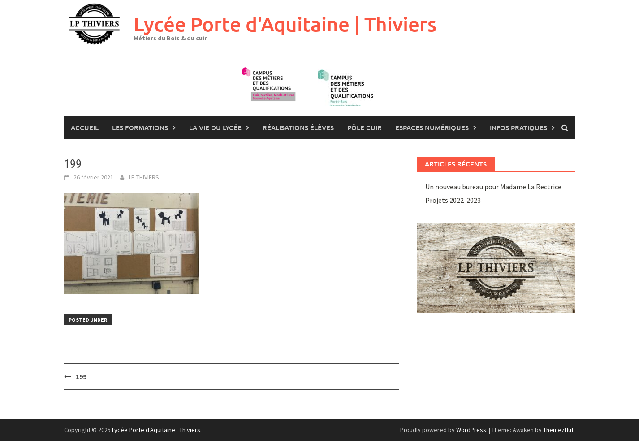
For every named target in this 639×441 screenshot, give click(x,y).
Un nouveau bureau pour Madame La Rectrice (493, 186)
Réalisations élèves (298, 127)
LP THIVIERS (144, 177)
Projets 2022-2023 (453, 200)
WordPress (471, 430)
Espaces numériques (432, 127)
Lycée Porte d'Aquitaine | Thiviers (285, 24)
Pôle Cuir (364, 127)
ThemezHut (558, 430)
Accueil (85, 127)
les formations (140, 127)
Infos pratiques (518, 127)
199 (81, 376)
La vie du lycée (215, 127)
